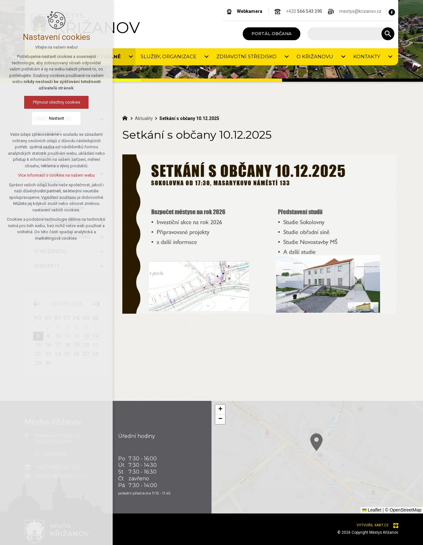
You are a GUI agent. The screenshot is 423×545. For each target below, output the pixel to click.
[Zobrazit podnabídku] (131, 56)
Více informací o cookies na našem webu (47, 175)
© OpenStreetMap (403, 510)
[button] (374, 478)
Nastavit (47, 118)
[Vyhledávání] (387, 33)
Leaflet (371, 510)
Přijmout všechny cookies (47, 102)
